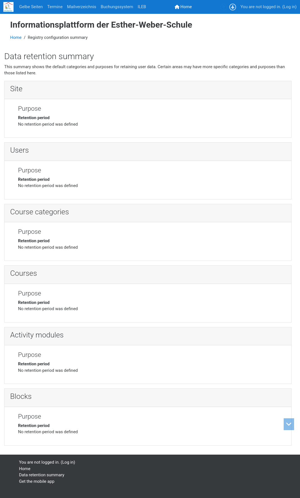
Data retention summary (42, 474)
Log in (289, 6)
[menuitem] (183, 7)
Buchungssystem (117, 6)
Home (15, 37)
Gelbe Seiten (31, 6)
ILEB (142, 6)
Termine (55, 6)
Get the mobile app (37, 481)
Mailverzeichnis (81, 6)
